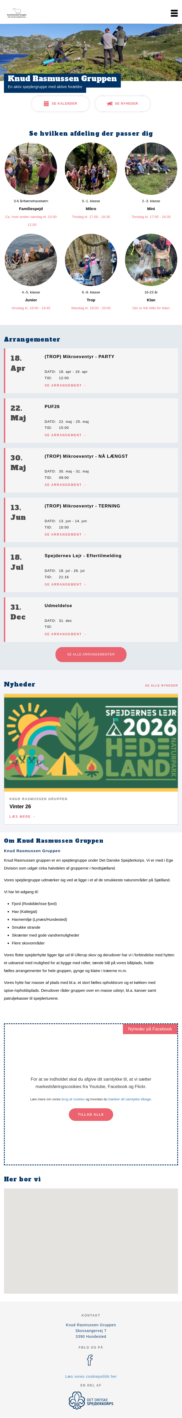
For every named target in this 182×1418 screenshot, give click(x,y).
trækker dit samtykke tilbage (129, 1099)
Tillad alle (91, 1114)
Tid (48, 378)
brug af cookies (73, 1099)
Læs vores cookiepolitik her (91, 1376)
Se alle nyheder (161, 685)
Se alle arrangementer (91, 654)
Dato (50, 372)
